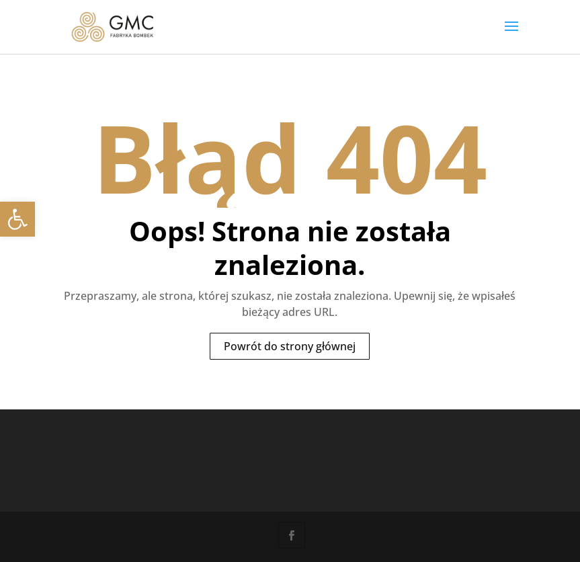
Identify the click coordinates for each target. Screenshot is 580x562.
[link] (17, 219)
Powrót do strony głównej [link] (290, 346)
